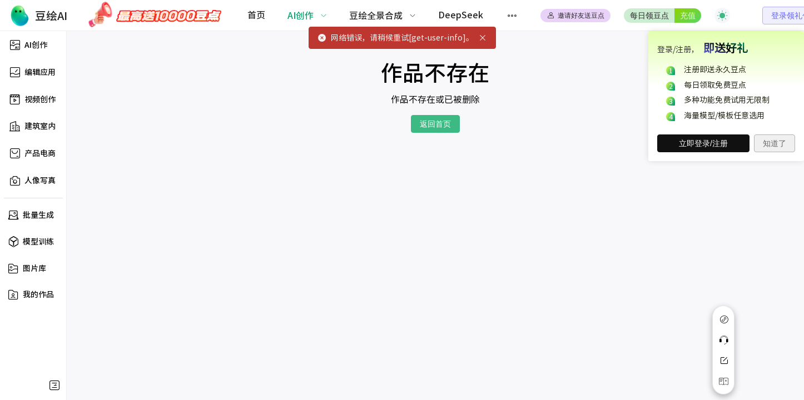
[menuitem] (256, 15)
